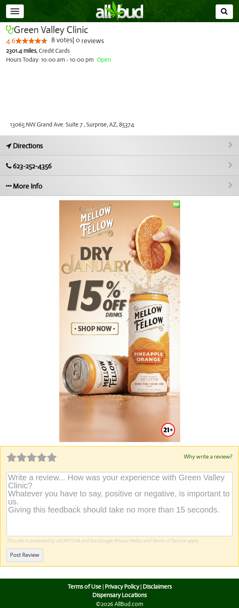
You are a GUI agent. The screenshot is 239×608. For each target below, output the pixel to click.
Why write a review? (208, 456)
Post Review (24, 554)
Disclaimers (157, 586)
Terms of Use (83, 586)
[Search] (224, 11)
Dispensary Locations (119, 594)
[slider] (31, 41)
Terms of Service (168, 540)
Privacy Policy (128, 540)
